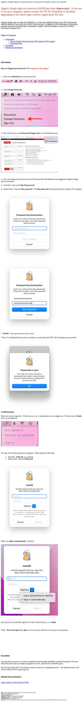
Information (9, 39)
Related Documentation (14, 48)
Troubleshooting (16, 43)
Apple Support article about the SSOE (15, 682)
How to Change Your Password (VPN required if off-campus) (32, 41)
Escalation (9, 45)
